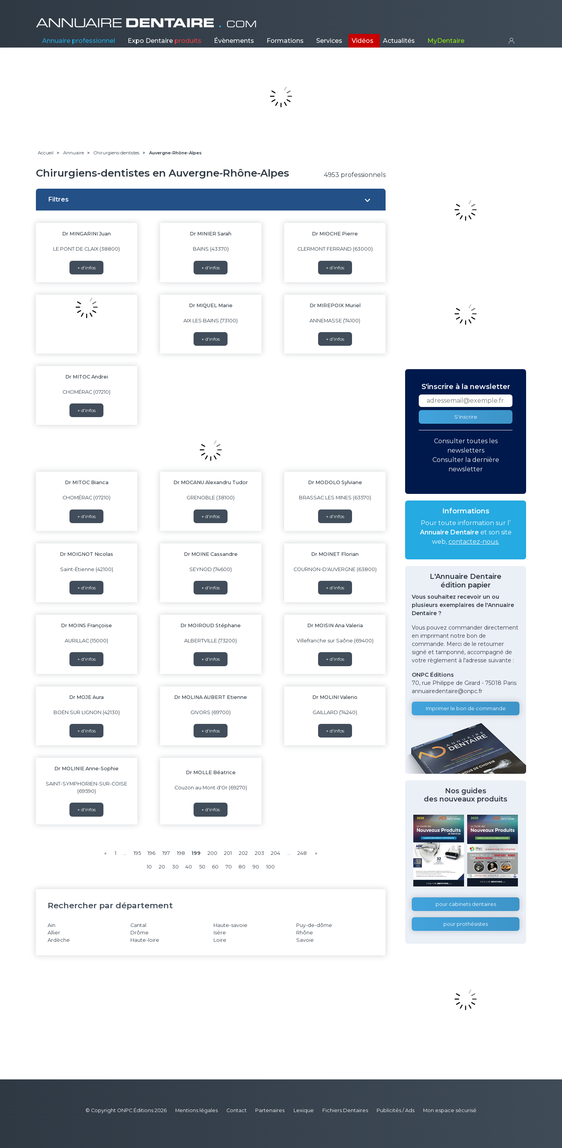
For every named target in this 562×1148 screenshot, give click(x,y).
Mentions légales (196, 1110)
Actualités (399, 40)
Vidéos (362, 40)
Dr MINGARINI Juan (86, 234)
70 (229, 867)
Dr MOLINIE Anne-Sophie (86, 768)
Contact (236, 1110)
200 (212, 853)
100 (270, 867)
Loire (219, 940)
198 (181, 853)
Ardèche (59, 940)
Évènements (234, 40)
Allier (54, 933)
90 (256, 867)
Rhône (304, 933)
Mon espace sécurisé (450, 1110)
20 (162, 867)
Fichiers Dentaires (345, 1110)
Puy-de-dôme (314, 925)
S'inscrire (465, 417)
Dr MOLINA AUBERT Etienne (210, 697)
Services (329, 40)
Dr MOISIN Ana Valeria (335, 625)
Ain (51, 925)
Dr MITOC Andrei (86, 377)
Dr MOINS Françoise (86, 625)
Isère (219, 933)
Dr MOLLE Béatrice (211, 772)
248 (302, 853)
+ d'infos (86, 268)
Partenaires (270, 1110)
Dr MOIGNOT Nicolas (86, 554)
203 (259, 853)
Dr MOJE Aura (86, 697)
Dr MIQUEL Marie (211, 305)
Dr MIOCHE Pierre (335, 234)
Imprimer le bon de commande (466, 708)
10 (149, 867)
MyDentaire (445, 40)
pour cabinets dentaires (466, 904)
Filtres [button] (58, 199)
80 (241, 867)
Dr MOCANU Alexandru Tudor (210, 482)
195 (137, 853)
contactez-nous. (473, 541)
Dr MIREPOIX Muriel (335, 305)
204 (275, 853)
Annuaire (78, 40)
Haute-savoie (230, 925)
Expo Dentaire (164, 40)
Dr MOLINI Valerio (334, 697)
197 (166, 853)
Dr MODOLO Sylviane (335, 482)
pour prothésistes (465, 924)
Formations (285, 40)
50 (202, 867)
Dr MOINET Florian (335, 554)
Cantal (138, 925)
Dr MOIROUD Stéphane (210, 625)
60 (215, 867)
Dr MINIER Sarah (210, 234)
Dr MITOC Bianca (86, 482)
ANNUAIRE (146, 23)
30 (175, 867)
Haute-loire (144, 940)
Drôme (139, 933)
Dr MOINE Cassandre (211, 554)
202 (243, 853)
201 (228, 853)
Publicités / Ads (395, 1110)
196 (151, 853)
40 (188, 867)
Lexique (303, 1110)
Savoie (305, 940)
